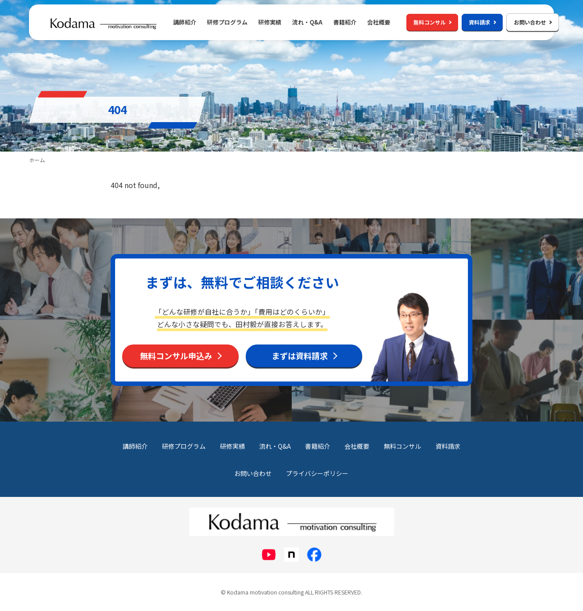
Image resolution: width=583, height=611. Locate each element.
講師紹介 (184, 22)
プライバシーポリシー (317, 473)
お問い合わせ (533, 22)
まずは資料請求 (300, 355)
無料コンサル (432, 22)
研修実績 (269, 22)
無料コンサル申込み (176, 355)
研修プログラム (184, 446)
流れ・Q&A (307, 22)
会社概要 (378, 22)
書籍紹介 (344, 22)
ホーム (37, 160)
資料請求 (482, 22)
